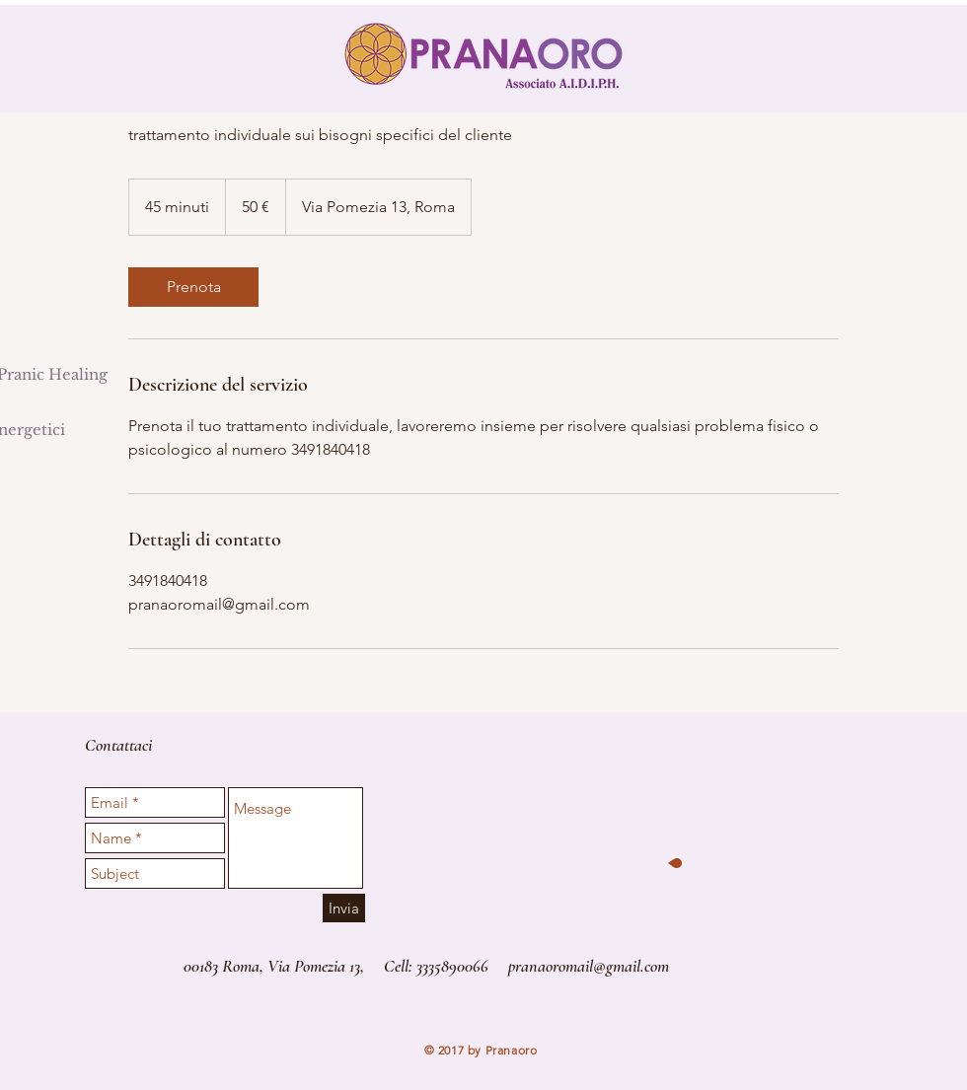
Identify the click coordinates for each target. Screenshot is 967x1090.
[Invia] (344, 908)
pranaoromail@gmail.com (588, 966)
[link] (193, 287)
